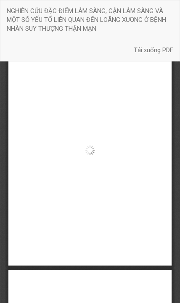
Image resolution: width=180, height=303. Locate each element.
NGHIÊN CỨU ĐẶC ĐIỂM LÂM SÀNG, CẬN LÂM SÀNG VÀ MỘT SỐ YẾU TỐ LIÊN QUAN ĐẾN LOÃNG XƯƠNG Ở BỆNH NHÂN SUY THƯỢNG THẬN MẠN (86, 20)
